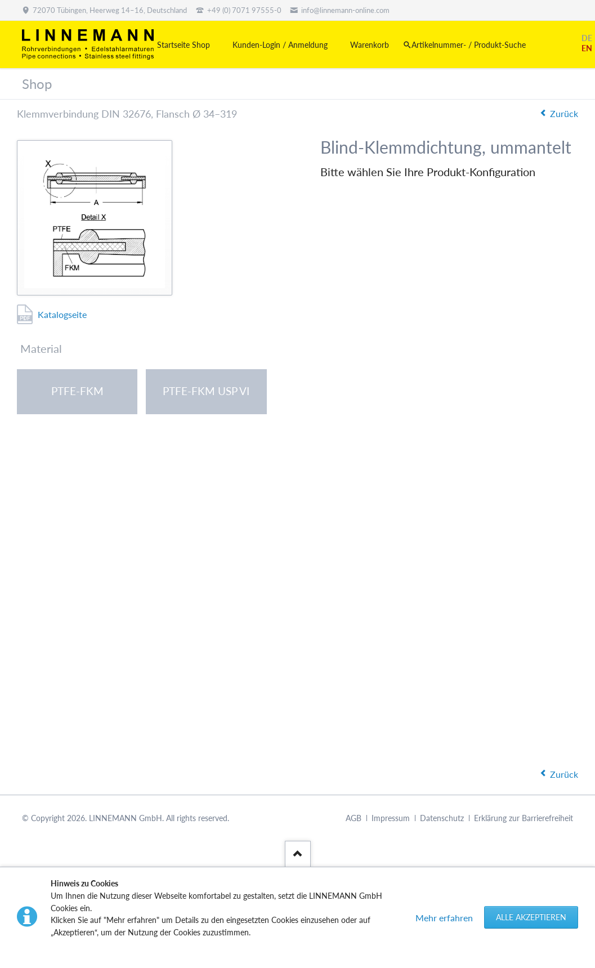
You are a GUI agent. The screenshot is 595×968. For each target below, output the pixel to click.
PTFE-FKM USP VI (206, 390)
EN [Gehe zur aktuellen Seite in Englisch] (586, 48)
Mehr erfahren (444, 917)
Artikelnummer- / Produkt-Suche (468, 45)
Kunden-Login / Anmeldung (280, 45)
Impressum (391, 818)
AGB (353, 818)
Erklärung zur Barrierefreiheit (523, 818)
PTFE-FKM (77, 390)
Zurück (564, 113)
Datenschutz (442, 818)
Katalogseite (62, 314)
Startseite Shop (183, 45)
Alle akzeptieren (531, 917)
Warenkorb (369, 45)
